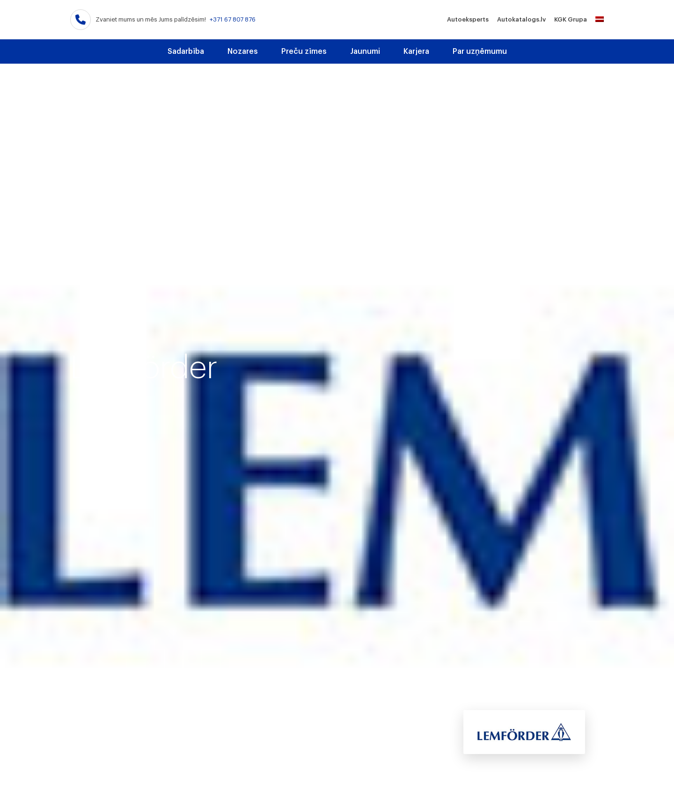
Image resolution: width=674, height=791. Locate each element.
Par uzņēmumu (480, 51)
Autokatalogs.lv (521, 19)
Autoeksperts (468, 19)
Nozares (242, 51)
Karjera (416, 51)
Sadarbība (186, 51)
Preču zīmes (304, 51)
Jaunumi (365, 51)
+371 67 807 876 (233, 19)
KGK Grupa (570, 19)
